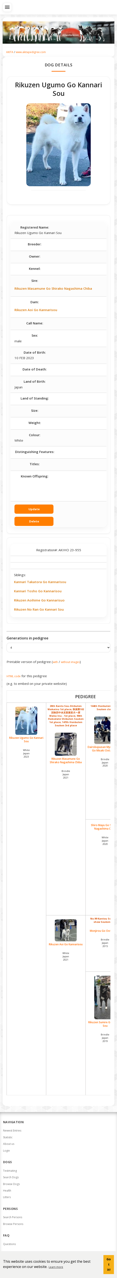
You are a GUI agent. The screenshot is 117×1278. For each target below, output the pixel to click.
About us (8, 1144)
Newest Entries (12, 1130)
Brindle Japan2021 (66, 774)
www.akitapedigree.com (31, 52)
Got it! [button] (108, 1264)
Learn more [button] (56, 1267)
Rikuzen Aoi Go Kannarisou (35, 310)
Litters (7, 1197)
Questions (9, 1244)
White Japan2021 (65, 956)
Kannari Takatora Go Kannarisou (40, 582)
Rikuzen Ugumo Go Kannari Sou (26, 725)
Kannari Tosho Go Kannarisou (38, 591)
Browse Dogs (11, 1184)
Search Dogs (11, 1177)
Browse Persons (13, 1224)
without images (70, 662)
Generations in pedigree (27, 638)
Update (34, 509)
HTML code (14, 676)
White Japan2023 (26, 753)
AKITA (9, 52)
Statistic (7, 1137)
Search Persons (12, 1217)
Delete (34, 521)
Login (6, 1150)
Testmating (10, 1171)
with (55, 662)
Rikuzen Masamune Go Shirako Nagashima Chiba (53, 288)
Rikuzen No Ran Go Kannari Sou (39, 609)
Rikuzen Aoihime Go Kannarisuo (39, 600)
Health (7, 1190)
